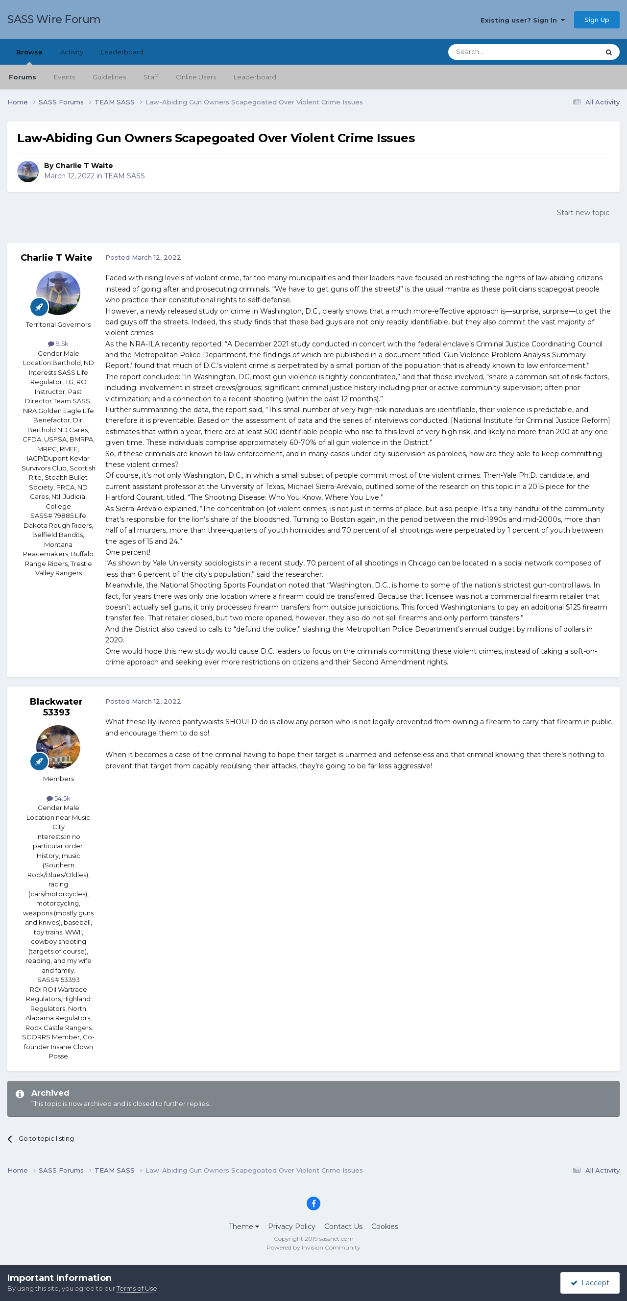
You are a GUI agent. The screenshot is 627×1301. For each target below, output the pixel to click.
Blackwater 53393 (56, 707)
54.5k (59, 798)
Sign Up (596, 20)
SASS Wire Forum (54, 19)
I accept (590, 1282)
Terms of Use (137, 1288)
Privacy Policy (291, 1226)
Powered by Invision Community (313, 1247)
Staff (151, 77)
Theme (244, 1226)
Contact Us (343, 1226)
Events (64, 77)
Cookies (384, 1226)
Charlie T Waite (84, 165)
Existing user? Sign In (523, 20)
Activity (71, 52)
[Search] (500, 52)
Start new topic (583, 212)
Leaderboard (255, 77)
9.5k (58, 343)
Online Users (196, 77)
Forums (22, 77)
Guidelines (109, 77)
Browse (29, 56)
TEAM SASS (124, 176)
